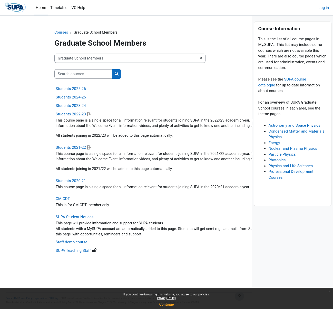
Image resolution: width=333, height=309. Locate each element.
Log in (323, 7)
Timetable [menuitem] (58, 7)
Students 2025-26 (34, 89)
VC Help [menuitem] (78, 7)
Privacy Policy (166, 298)
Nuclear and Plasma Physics (292, 159)
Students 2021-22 (34, 154)
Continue (166, 304)
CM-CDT (26, 212)
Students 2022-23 (34, 114)
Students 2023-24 (34, 106)
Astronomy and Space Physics (294, 136)
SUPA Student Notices (38, 230)
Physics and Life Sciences (290, 176)
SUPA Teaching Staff (37, 264)
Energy (274, 153)
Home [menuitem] (41, 7)
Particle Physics (282, 165)
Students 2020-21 (34, 194)
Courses (25, 32)
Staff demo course (35, 256)
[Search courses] (47, 74)
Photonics (277, 170)
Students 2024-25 (34, 97)
